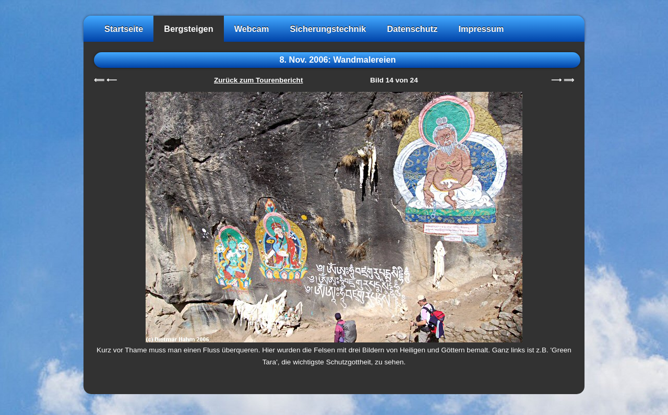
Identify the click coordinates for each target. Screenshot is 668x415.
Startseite (123, 28)
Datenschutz (412, 28)
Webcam (251, 28)
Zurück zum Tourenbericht (258, 80)
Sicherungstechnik (328, 28)
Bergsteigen (188, 28)
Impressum (481, 28)
